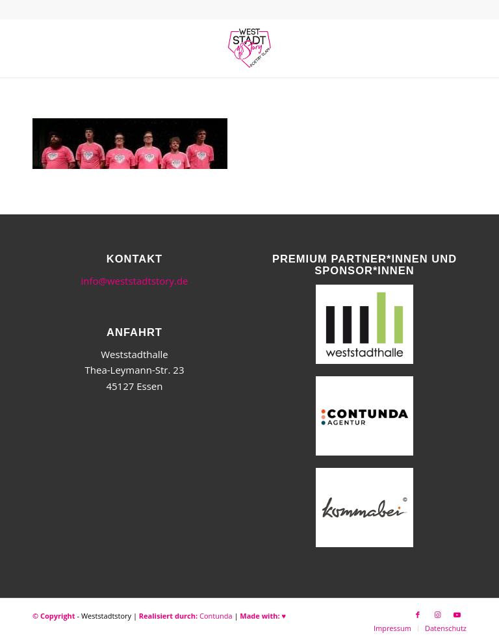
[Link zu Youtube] (457, 615)
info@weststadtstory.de (134, 280)
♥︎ (283, 616)
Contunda (216, 616)
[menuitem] (392, 628)
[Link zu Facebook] (418, 615)
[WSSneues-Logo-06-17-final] (249, 48)
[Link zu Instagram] (437, 615)
